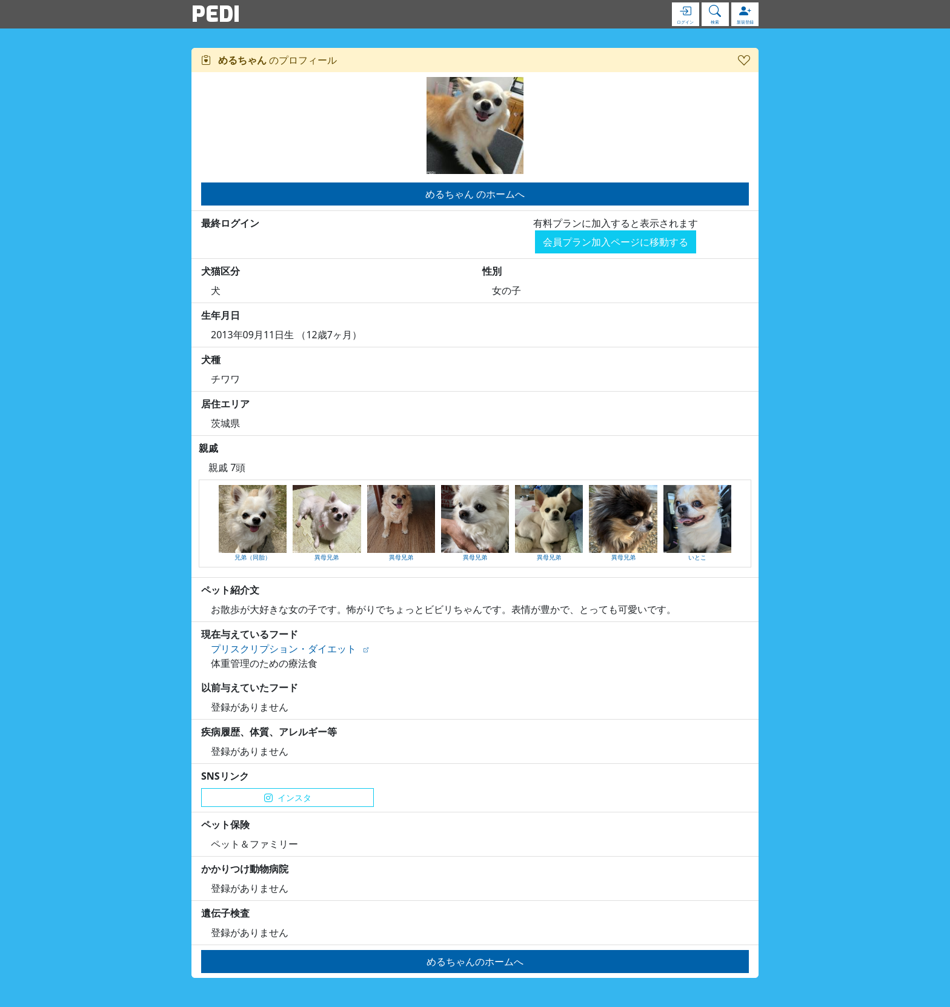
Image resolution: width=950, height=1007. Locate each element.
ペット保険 (225, 824)
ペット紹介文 (230, 590)
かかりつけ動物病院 (244, 868)
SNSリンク (225, 776)
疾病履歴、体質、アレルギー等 (269, 731)
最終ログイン (230, 223)
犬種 (211, 359)
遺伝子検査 (225, 913)
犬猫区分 (220, 271)
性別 (492, 271)
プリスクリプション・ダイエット (283, 648)
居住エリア (225, 403)
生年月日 (220, 315)
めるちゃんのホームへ (475, 961)
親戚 (208, 448)
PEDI (215, 13)
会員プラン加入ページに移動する (615, 242)
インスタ (287, 797)
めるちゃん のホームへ (475, 194)
